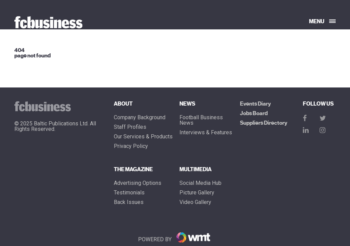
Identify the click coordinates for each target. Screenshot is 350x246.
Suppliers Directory (263, 123)
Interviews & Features (205, 132)
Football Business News (201, 120)
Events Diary (255, 104)
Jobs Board (254, 113)
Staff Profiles (130, 127)
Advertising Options (137, 183)
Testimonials (129, 192)
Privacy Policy (131, 146)
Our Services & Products (143, 136)
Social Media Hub (200, 183)
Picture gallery (196, 192)
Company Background (139, 117)
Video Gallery (195, 202)
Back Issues (129, 202)
